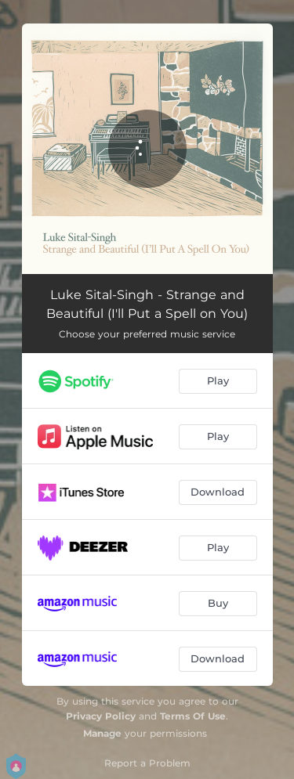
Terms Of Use (193, 716)
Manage (102, 733)
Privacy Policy (101, 716)
